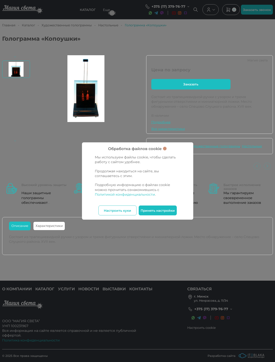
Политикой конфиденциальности (125, 194)
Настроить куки (117, 211)
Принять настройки (158, 211)
